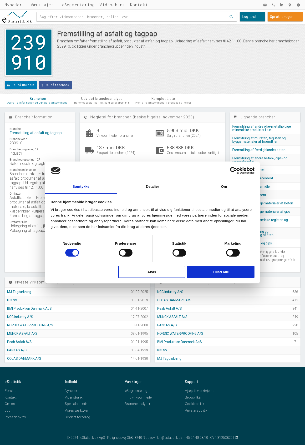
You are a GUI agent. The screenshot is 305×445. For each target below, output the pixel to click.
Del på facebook (55, 85)
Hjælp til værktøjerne (199, 391)
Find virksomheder (139, 397)
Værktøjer (42, 4)
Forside (10, 391)
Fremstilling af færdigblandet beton (258, 150)
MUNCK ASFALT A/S (22, 333)
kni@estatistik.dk (169, 438)
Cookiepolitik (194, 404)
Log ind (249, 16)
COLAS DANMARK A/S (24, 358)
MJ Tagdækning (19, 291)
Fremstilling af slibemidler (251, 186)
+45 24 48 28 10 (196, 438)
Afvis (151, 272)
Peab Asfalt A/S (19, 342)
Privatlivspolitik (196, 410)
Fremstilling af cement (249, 195)
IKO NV (12, 300)
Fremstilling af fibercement (252, 178)
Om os (10, 404)
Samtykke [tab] (81, 186)
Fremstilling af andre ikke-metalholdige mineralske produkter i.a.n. (261, 128)
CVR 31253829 (221, 438)
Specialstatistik (76, 404)
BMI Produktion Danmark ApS (29, 308)
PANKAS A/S (17, 350)
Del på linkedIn (20, 85)
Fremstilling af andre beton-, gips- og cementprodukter (259, 160)
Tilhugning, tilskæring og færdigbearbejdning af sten (253, 233)
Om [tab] (224, 186)
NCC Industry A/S (20, 317)
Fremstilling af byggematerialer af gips (261, 211)
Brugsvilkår (193, 397)
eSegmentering (78, 4)
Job (7, 410)
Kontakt (139, 4)
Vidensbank (112, 4)
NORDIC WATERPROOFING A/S (30, 325)
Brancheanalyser (137, 404)
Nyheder (13, 4)
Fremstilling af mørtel (248, 170)
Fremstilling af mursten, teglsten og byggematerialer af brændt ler (259, 140)
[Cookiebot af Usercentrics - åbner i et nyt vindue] (233, 170)
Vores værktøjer (76, 410)
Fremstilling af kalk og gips (252, 243)
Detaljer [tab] (152, 186)
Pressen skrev (15, 417)
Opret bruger (281, 16)
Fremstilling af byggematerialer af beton (262, 203)
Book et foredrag (77, 417)
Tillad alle (221, 272)
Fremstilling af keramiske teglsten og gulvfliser (260, 221)
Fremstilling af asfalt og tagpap (36, 133)
